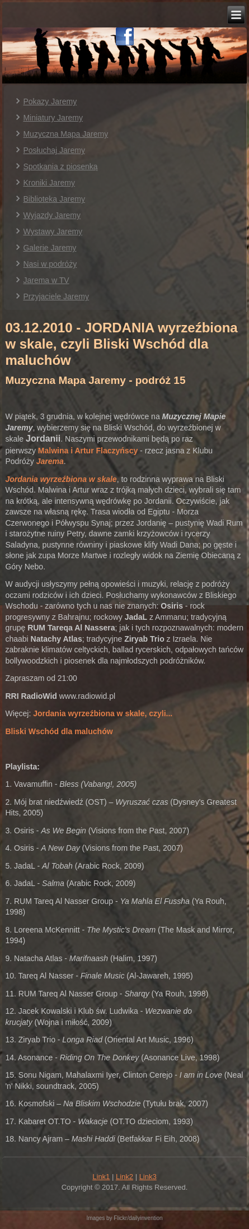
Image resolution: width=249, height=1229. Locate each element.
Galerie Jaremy (49, 247)
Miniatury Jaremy (53, 117)
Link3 (148, 1176)
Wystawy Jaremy (52, 231)
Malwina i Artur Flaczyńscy (88, 450)
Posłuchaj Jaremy (54, 150)
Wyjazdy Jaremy (52, 215)
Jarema (50, 461)
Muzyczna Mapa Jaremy (65, 133)
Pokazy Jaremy (50, 101)
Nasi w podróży (50, 263)
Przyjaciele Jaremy (55, 296)
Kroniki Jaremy (49, 182)
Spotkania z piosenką (60, 166)
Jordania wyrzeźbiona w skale (60, 479)
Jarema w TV (46, 280)
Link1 (101, 1176)
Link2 (124, 1176)
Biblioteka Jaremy (54, 198)
